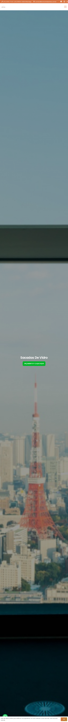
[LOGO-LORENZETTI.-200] (3, 7)
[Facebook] (61, 1)
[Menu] (65, 7)
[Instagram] (64, 1)
